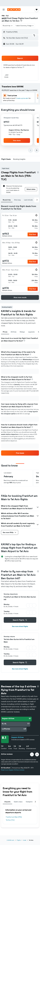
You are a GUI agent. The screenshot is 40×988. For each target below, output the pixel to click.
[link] (20, 453)
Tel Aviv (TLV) (10, 820)
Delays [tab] (22, 332)
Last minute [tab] (28, 200)
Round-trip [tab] (7, 200)
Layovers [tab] (31, 332)
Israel (24, 840)
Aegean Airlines (17, 737)
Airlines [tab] (13, 332)
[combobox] (8, 25)
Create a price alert (22, 98)
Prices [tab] (5, 332)
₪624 (4, 18)
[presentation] (21, 20)
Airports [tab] (7, 802)
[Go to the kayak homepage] (14, 9)
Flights (19, 840)
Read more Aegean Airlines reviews (12, 770)
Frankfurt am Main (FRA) (14, 817)
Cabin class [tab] (18, 802)
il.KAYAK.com (10, 840)
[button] (3, 9)
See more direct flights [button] (20, 626)
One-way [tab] (17, 200)
